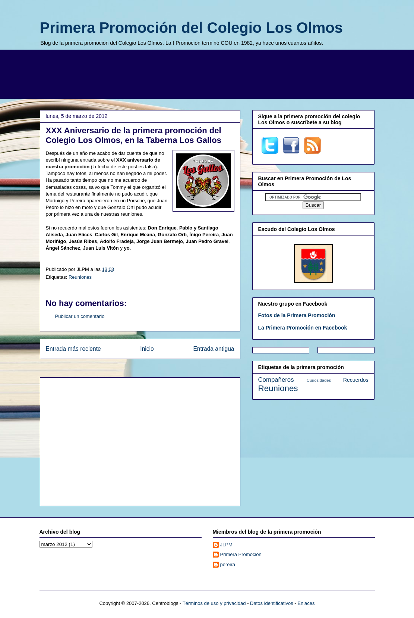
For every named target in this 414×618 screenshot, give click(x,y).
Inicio (147, 349)
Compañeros (276, 379)
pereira (227, 564)
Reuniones (80, 277)
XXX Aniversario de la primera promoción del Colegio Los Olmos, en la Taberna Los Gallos (133, 135)
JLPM (226, 544)
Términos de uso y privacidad (214, 603)
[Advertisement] (207, 73)
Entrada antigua (213, 349)
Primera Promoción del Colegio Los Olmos (191, 27)
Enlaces (306, 603)
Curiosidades (319, 380)
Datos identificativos (271, 603)
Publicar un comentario (80, 316)
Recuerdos (356, 380)
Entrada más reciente (73, 349)
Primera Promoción (241, 554)
